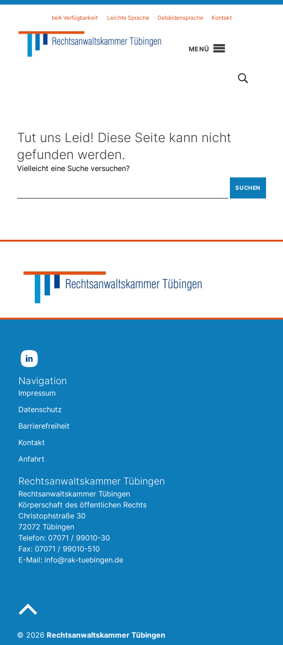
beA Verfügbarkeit (75, 17)
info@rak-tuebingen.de (83, 559)
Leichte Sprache (128, 17)
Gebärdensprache (180, 17)
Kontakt (222, 17)
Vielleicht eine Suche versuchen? (73, 168)
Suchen (248, 187)
